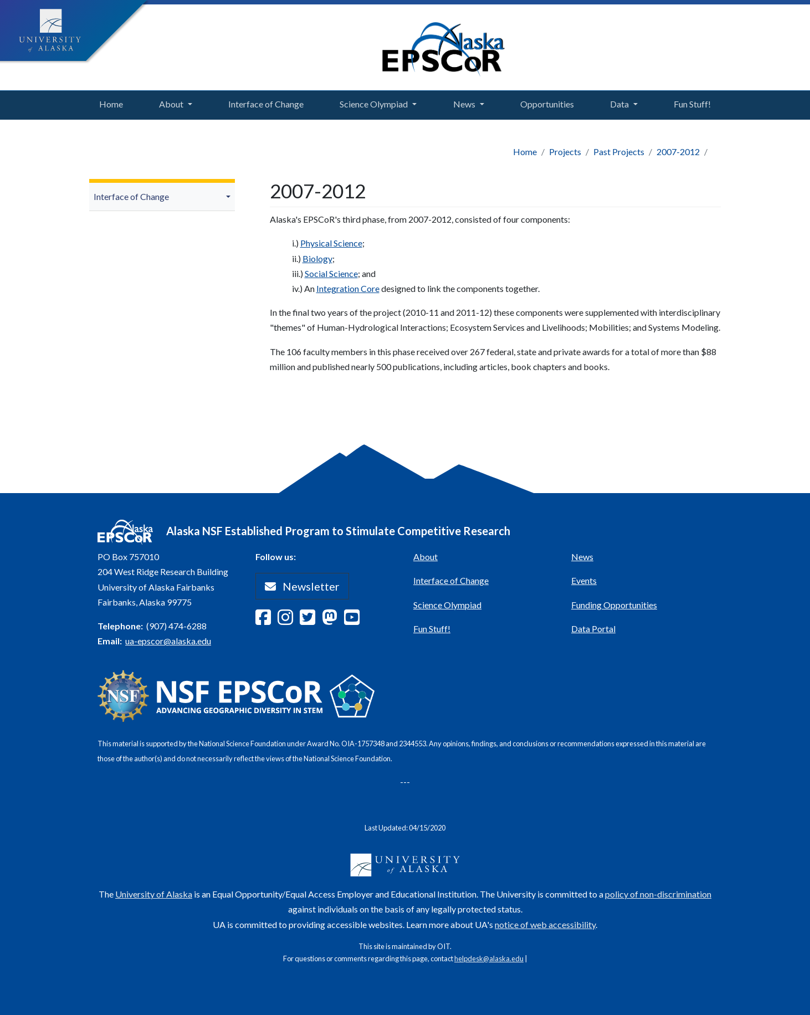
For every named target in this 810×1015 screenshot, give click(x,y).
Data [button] (619, 104)
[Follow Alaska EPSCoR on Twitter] (311, 620)
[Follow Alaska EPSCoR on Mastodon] (333, 620)
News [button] (464, 104)
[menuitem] (162, 197)
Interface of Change (263, 102)
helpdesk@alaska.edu (489, 958)
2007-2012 (678, 151)
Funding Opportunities (614, 604)
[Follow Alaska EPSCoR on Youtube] (355, 620)
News (582, 556)
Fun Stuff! (690, 102)
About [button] (171, 104)
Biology (317, 258)
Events (584, 580)
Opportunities (544, 102)
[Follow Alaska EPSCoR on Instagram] (289, 620)
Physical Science (331, 243)
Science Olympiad (447, 604)
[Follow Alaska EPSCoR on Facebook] (266, 620)
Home (108, 102)
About (425, 556)
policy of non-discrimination (658, 894)
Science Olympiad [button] (374, 104)
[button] (230, 197)
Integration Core (348, 288)
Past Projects (618, 151)
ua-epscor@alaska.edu (168, 640)
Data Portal (593, 628)
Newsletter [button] (302, 586)
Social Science (331, 273)
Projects (565, 151)
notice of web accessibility (545, 924)
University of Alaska (153, 894)
